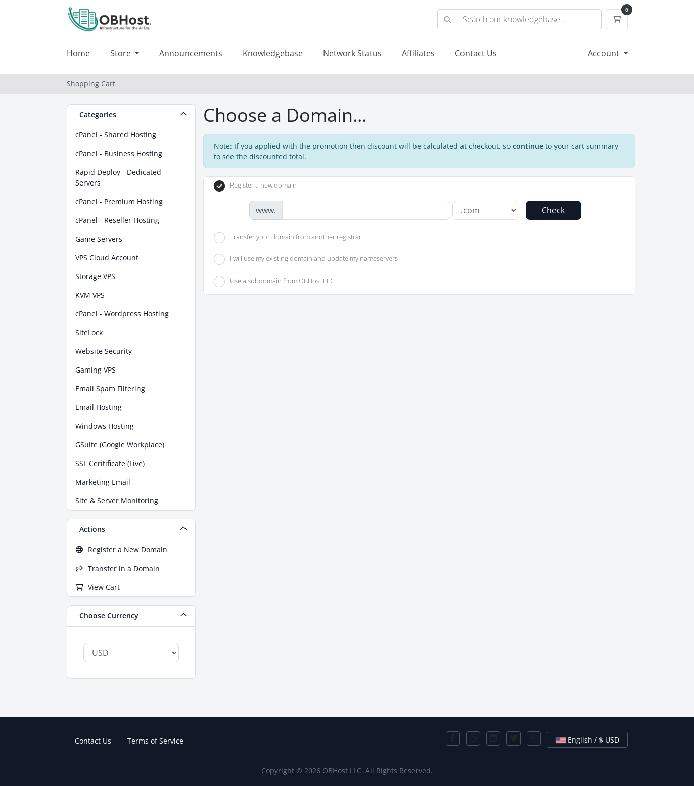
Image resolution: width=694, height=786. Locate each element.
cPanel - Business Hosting (118, 153)
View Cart (97, 587)
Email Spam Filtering (110, 388)
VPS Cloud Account (106, 257)
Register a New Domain (121, 549)
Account (604, 53)
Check (553, 210)
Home (78, 53)
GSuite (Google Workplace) (119, 444)
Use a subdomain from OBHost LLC (274, 281)
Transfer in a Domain (117, 568)
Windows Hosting (104, 426)
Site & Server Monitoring (116, 500)
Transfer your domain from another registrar (287, 237)
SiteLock (89, 332)
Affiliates (418, 53)
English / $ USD (587, 740)
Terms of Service (155, 741)
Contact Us (476, 53)
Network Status (352, 53)
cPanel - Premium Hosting (119, 201)
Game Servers (98, 239)
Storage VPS (95, 276)
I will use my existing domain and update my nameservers (306, 259)
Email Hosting (98, 407)
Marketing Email (102, 482)
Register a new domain (255, 186)
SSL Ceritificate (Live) (110, 463)
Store (121, 53)
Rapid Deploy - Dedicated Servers (118, 177)
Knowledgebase (273, 53)
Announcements (190, 53)
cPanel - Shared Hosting (115, 135)
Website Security (103, 351)
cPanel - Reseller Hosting (117, 220)
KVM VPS (90, 295)
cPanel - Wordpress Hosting (122, 313)
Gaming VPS (95, 370)
